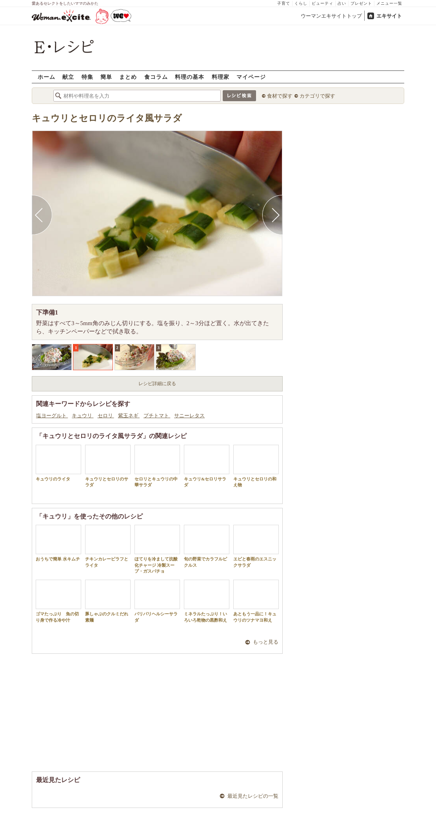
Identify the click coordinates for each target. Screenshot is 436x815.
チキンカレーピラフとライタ (108, 546)
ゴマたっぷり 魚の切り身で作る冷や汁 (58, 601)
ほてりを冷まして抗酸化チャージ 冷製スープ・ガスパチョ (157, 549)
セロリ (106, 415)
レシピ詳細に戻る (157, 383)
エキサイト (389, 16)
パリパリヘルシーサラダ (157, 601)
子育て (283, 3)
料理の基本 (189, 76)
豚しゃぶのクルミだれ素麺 (108, 601)
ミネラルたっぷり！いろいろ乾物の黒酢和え (206, 601)
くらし (300, 3)
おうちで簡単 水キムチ (58, 543)
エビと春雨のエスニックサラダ (256, 546)
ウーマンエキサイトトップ (331, 16)
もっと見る (265, 642)
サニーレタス (189, 415)
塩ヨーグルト (52, 415)
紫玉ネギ (129, 415)
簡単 (106, 76)
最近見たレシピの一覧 (252, 796)
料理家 (220, 76)
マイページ (251, 76)
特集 (87, 76)
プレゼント (361, 3)
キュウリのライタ (58, 463)
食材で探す (279, 96)
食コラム (156, 76)
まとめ (128, 76)
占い (342, 3)
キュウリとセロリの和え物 (256, 466)
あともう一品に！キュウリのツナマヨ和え (256, 601)
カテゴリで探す (317, 96)
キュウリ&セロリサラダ (206, 466)
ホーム (46, 76)
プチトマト (157, 415)
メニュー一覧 (389, 3)
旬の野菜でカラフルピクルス (206, 546)
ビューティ (322, 3)
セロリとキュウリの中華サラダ (157, 466)
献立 (68, 76)
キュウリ (82, 415)
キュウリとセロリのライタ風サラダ (107, 118)
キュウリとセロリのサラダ (108, 466)
